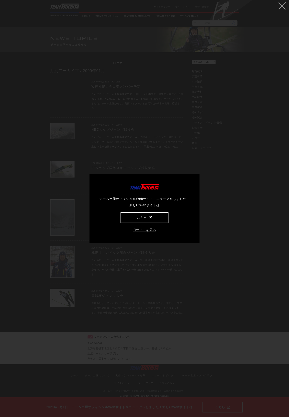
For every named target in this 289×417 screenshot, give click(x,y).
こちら (144, 217)
